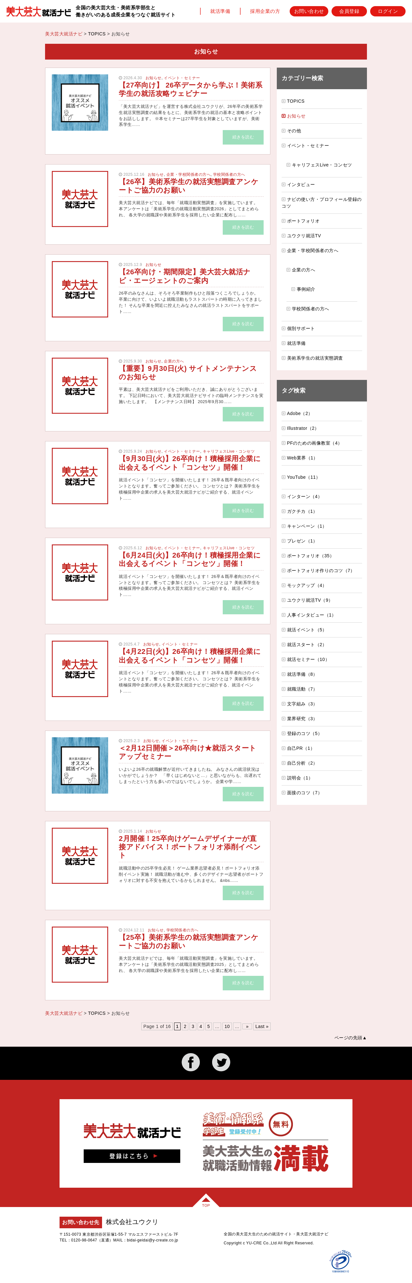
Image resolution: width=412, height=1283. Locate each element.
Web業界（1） (302, 457)
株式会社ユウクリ (132, 1221)
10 (227, 1026)
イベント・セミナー (182, 78)
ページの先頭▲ (350, 1037)
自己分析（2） (302, 763)
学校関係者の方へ (229, 174)
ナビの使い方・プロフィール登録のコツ (322, 203)
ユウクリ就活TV (304, 235)
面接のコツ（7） (305, 792)
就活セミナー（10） (308, 659)
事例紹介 (306, 289)
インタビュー (301, 184)
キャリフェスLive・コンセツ (229, 451)
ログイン (388, 11)
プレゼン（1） (302, 540)
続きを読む (243, 137)
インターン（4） (305, 496)
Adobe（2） (300, 413)
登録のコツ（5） (305, 733)
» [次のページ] (247, 1026)
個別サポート (301, 328)
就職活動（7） (302, 689)
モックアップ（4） (307, 585)
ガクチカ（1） (302, 511)
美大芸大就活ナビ (63, 33)
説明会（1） (300, 777)
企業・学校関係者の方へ (188, 174)
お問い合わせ (309, 11)
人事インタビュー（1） (311, 615)
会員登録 (349, 11)
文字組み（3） (302, 703)
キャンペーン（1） (307, 526)
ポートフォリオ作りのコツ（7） (321, 570)
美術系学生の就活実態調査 (315, 358)
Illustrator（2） (303, 428)
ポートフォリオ (303, 220)
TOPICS (97, 33)
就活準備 (220, 11)
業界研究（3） (302, 718)
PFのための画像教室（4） (314, 443)
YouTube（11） (304, 477)
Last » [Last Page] (261, 1026)
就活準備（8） (302, 674)
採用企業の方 (265, 11)
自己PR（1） (301, 748)
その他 (294, 130)
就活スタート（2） (307, 644)
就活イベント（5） (307, 629)
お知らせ (153, 78)
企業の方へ (174, 361)
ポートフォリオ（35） (310, 555)
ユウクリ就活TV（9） (310, 600)
